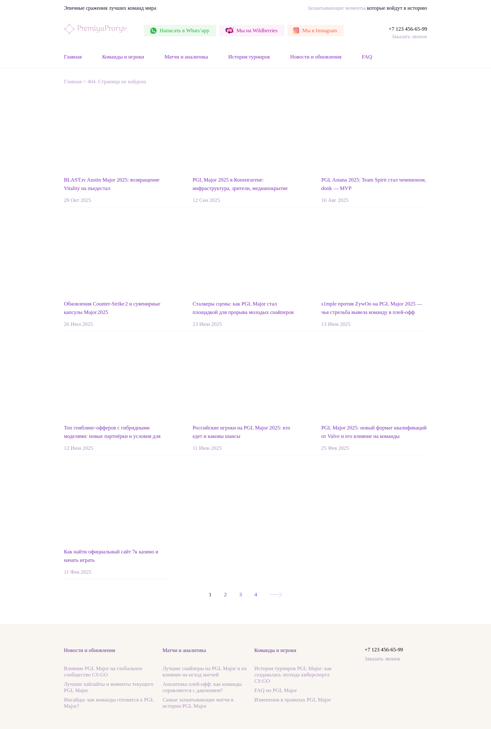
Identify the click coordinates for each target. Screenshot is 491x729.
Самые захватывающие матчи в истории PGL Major (198, 703)
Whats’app (184, 30)
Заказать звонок (409, 36)
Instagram (319, 30)
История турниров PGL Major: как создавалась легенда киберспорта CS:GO (293, 674)
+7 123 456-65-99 (408, 29)
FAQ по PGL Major (275, 690)
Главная (73, 57)
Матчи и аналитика (186, 57)
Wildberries (256, 30)
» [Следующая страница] (276, 594)
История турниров (249, 57)
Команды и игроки (123, 57)
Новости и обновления (316, 57)
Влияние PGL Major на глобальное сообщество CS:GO (103, 671)
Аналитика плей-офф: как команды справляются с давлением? (202, 687)
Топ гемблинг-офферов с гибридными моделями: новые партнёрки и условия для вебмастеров (112, 436)
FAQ (367, 57)
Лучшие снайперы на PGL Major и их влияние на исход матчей (205, 671)
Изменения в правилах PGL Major (292, 700)
